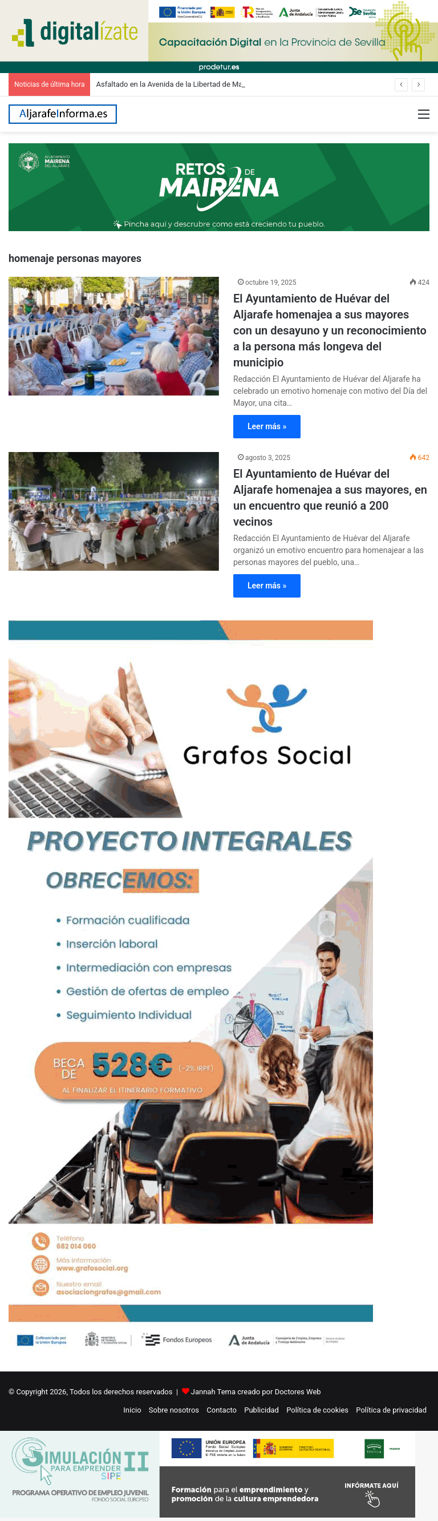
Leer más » (267, 426)
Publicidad (261, 1410)
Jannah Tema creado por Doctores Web (256, 1391)
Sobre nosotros (174, 1410)
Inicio (132, 1410)
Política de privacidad (391, 1410)
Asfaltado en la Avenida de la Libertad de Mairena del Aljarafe (197, 84)
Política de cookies (317, 1410)
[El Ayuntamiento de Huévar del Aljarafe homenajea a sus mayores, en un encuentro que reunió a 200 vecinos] (114, 511)
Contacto (221, 1410)
